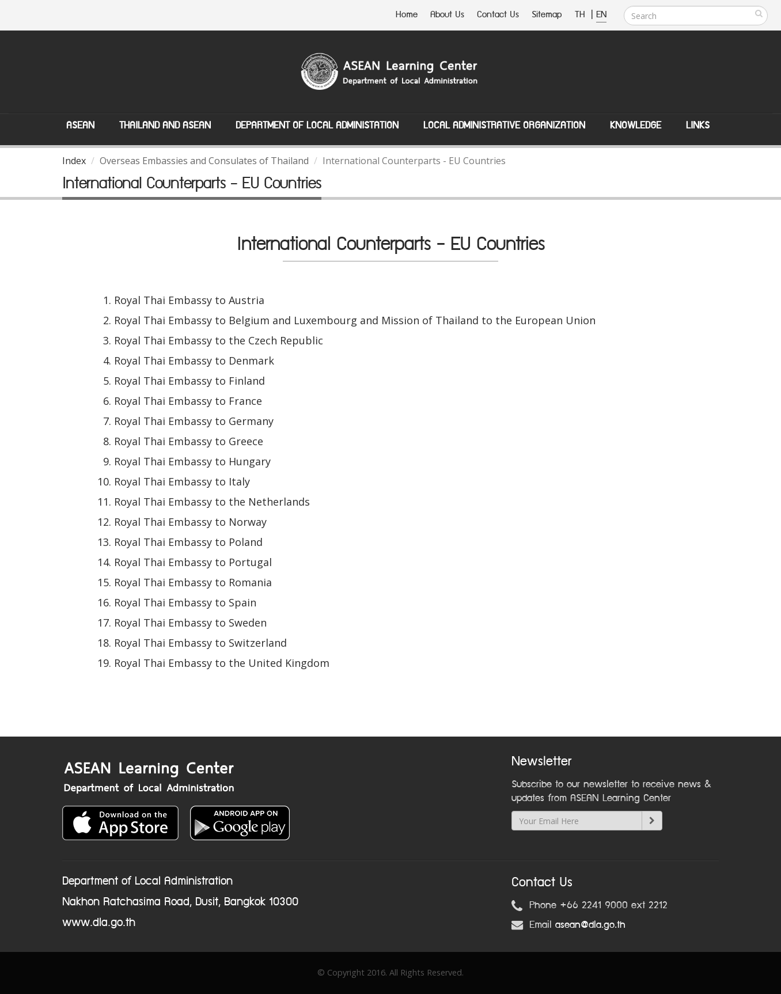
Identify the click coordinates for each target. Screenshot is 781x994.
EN (601, 14)
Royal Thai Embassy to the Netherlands (212, 502)
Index (74, 160)
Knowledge (635, 125)
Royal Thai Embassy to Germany (194, 421)
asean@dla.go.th (590, 925)
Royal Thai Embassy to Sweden (190, 622)
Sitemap (547, 14)
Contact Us (498, 14)
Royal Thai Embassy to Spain (185, 602)
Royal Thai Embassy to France (188, 401)
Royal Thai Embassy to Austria (189, 300)
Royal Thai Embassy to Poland (188, 542)
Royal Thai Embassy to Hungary (192, 461)
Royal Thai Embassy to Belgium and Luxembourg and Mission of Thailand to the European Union (355, 320)
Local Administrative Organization (504, 125)
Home (407, 14)
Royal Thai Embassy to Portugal (193, 562)
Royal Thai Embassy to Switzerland (200, 643)
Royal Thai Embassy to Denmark (194, 360)
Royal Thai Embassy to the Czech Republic (218, 340)
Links (698, 125)
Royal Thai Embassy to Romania (193, 582)
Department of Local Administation (317, 125)
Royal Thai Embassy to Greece (188, 441)
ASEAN (80, 125)
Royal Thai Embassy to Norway (190, 522)
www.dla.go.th (98, 922)
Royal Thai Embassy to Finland (189, 381)
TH (581, 14)
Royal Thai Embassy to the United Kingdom (221, 663)
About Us (447, 14)
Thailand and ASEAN (165, 125)
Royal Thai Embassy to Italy (182, 481)
